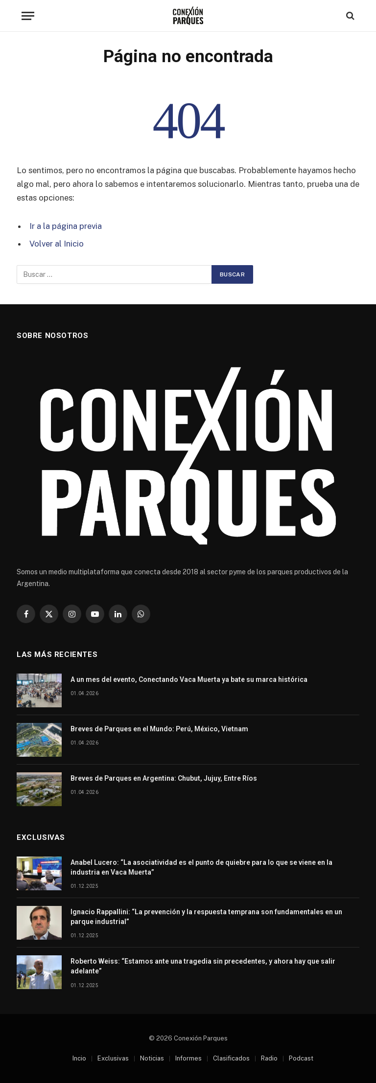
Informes (188, 1058)
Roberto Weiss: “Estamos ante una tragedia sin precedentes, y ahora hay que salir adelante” (202, 966)
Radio (269, 1058)
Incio (79, 1058)
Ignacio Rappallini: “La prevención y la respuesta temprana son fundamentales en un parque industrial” (206, 916)
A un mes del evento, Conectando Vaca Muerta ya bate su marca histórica (188, 679)
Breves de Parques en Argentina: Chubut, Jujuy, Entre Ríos (163, 778)
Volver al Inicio (56, 243)
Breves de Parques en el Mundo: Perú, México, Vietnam (159, 729)
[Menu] (28, 16)
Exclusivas (113, 1058)
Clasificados (231, 1058)
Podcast (301, 1058)
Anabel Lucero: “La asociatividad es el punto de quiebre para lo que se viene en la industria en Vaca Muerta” (201, 867)
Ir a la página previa (65, 226)
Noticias (152, 1058)
